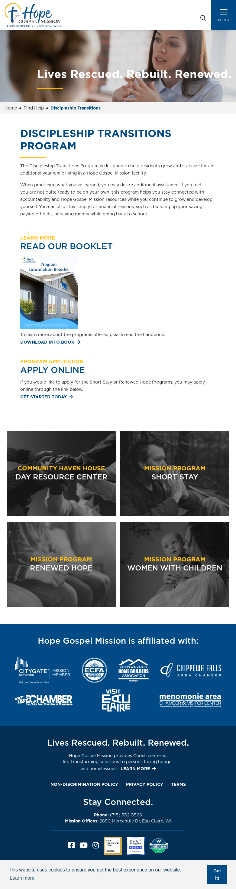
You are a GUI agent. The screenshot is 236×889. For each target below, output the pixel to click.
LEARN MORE (135, 769)
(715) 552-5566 (118, 815)
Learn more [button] (22, 878)
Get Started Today (43, 397)
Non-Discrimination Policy (84, 785)
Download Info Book (47, 342)
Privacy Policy (144, 785)
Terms (178, 785)
